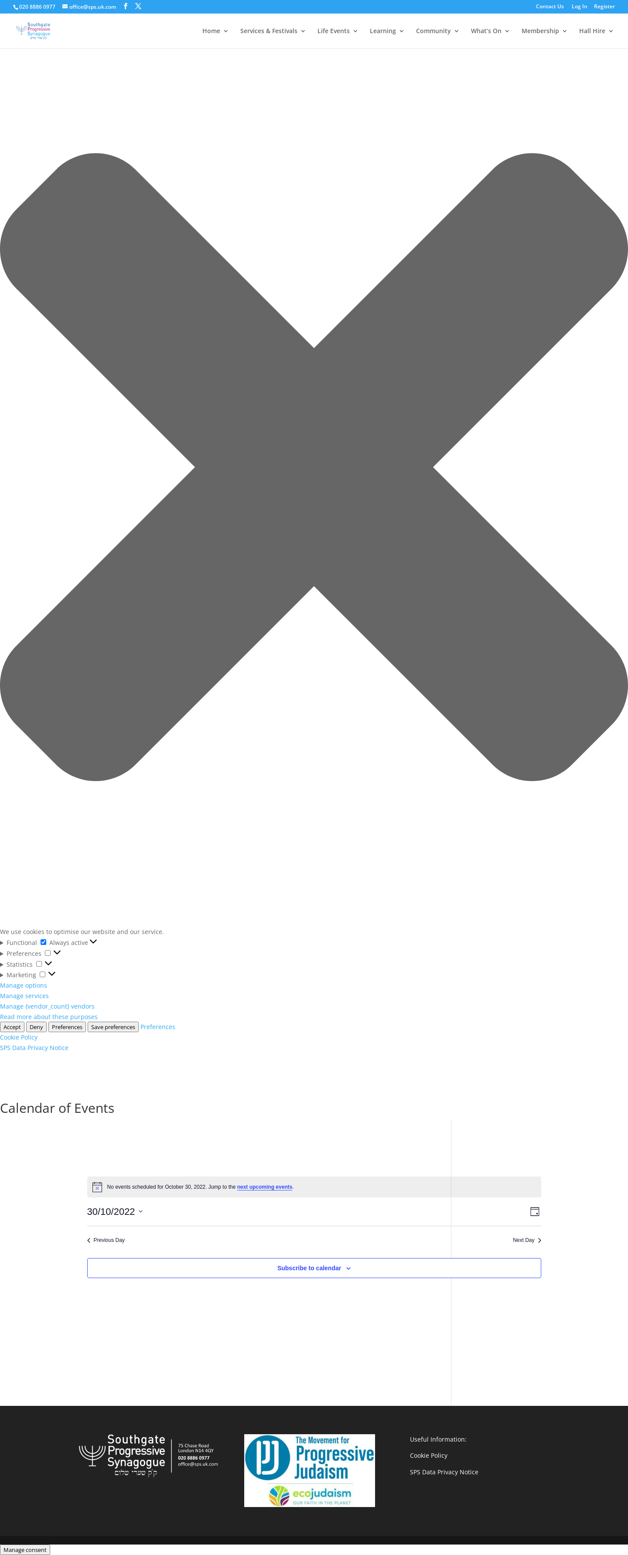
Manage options (23, 985)
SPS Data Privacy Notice (34, 1047)
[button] (314, 468)
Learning (383, 31)
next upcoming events (265, 1187)
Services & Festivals (268, 31)
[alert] (314, 1186)
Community (433, 31)
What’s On (486, 31)
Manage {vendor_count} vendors (47, 1006)
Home (211, 31)
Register (604, 7)
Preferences (67, 1027)
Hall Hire (592, 31)
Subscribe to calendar (309, 1268)
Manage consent (25, 1550)
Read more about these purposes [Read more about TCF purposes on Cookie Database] (49, 1017)
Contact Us (550, 7)
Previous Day (106, 1240)
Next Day (527, 1240)
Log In (579, 7)
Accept (12, 1027)
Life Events (333, 31)
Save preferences (113, 1027)
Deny (36, 1027)
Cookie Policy (19, 1037)
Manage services (24, 996)
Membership (540, 31)
